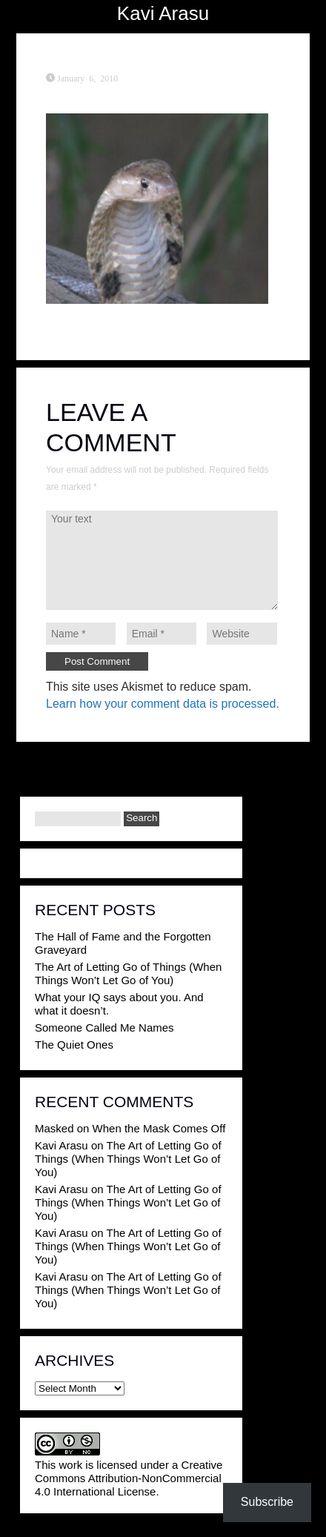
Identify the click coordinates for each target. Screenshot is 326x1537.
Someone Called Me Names (104, 1027)
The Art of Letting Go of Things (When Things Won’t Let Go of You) (128, 973)
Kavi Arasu (163, 13)
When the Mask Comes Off (159, 1128)
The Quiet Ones (74, 1044)
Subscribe (267, 1501)
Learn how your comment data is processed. (162, 703)
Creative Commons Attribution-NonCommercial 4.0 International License (128, 1478)
